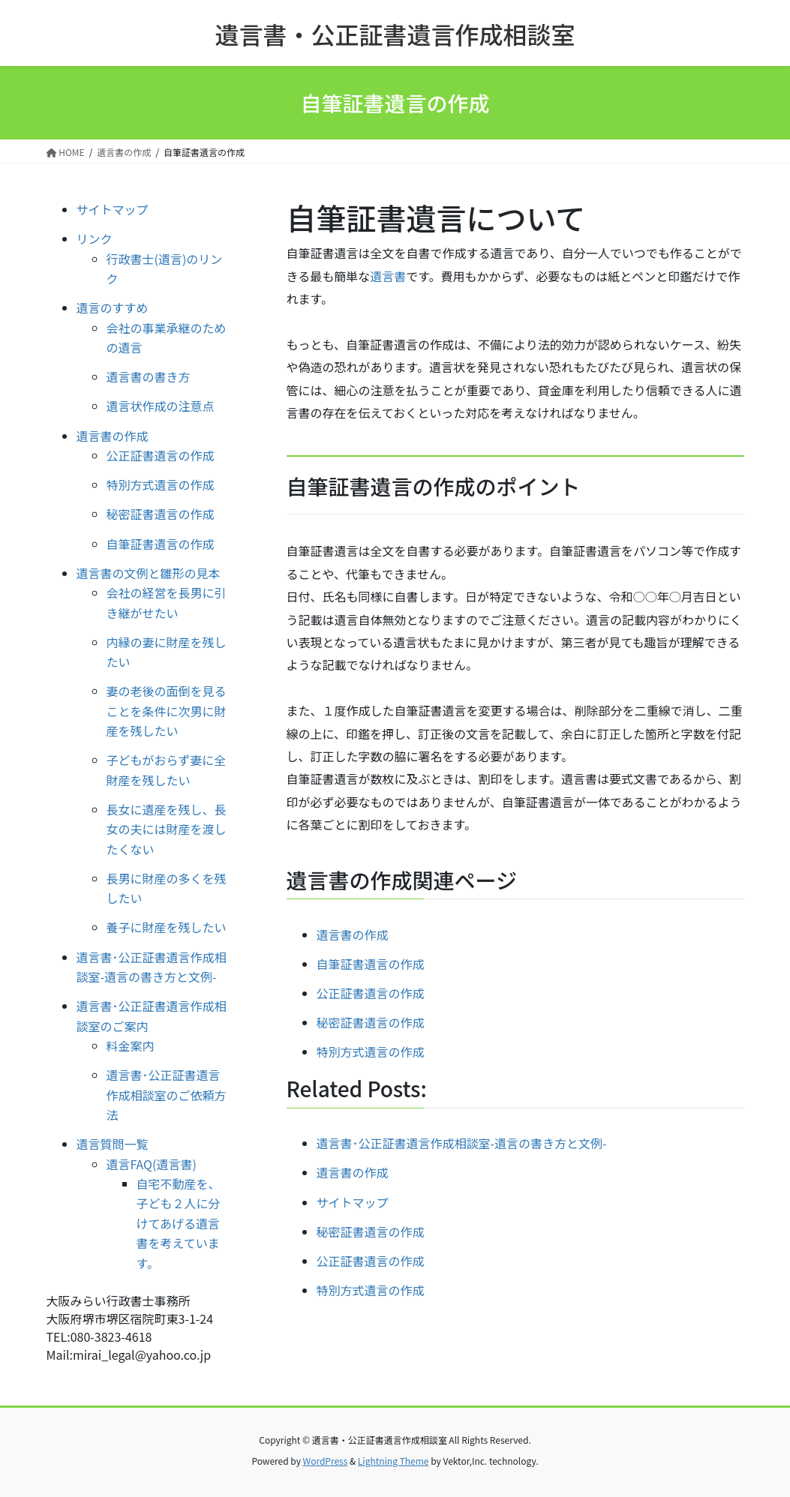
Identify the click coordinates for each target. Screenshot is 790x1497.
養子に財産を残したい (167, 927)
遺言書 (388, 276)
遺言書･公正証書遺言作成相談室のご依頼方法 (167, 1095)
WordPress (325, 1460)
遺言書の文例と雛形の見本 (149, 573)
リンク (95, 239)
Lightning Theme (393, 1460)
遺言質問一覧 (113, 1144)
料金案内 (131, 1045)
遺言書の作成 (353, 935)
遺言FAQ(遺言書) (152, 1164)
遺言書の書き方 (149, 377)
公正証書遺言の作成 (371, 993)
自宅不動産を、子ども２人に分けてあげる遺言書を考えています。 (179, 1223)
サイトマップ (113, 209)
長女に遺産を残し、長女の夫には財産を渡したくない (167, 829)
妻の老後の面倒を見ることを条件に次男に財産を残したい (167, 711)
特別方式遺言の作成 (371, 1051)
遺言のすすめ (113, 307)
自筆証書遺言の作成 (371, 964)
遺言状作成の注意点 (161, 406)
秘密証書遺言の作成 (371, 1022)
